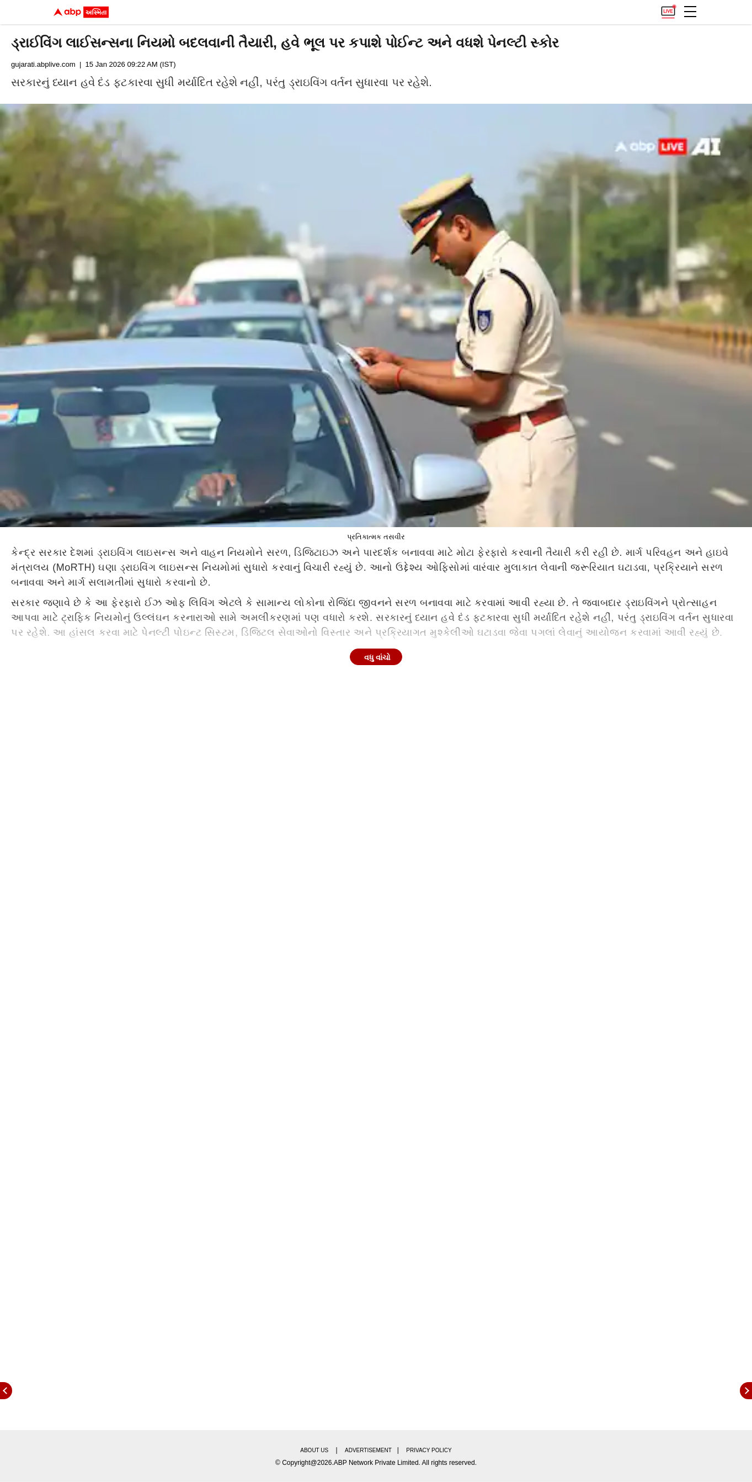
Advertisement (368, 1450)
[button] (690, 11)
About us (314, 1450)
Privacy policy (428, 1450)
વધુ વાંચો (377, 657)
